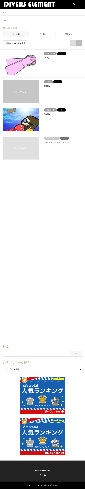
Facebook (40, 475)
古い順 (42, 34)
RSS (45, 475)
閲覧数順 (68, 34)
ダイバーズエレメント (36, 485)
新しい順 (16, 34)
